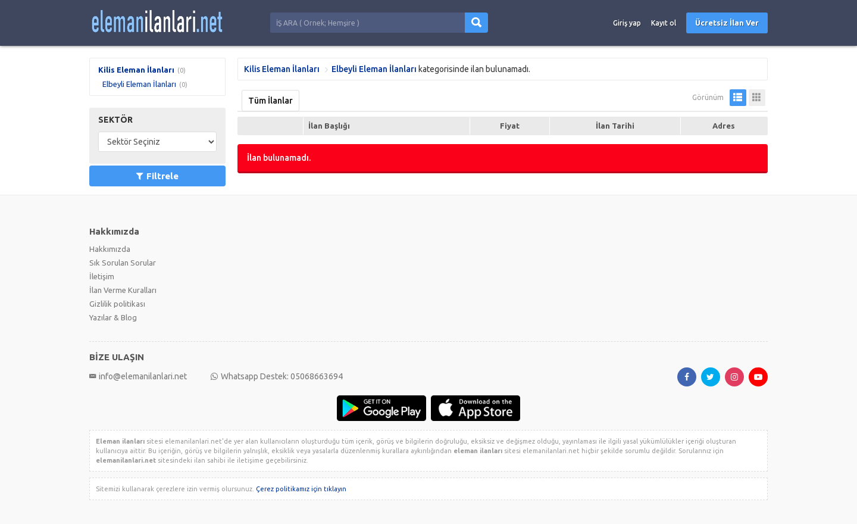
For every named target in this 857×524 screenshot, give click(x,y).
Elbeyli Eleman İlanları (139, 84)
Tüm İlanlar (270, 100)
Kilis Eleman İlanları (136, 70)
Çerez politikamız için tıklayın (301, 488)
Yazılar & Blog (113, 317)
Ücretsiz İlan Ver (727, 22)
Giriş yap (627, 23)
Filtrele (157, 176)
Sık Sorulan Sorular (122, 262)
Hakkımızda (109, 249)
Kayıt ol (663, 23)
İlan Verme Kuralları (123, 290)
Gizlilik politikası (117, 304)
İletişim (101, 276)
